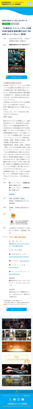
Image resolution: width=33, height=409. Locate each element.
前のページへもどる (16, 309)
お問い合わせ (27, 395)
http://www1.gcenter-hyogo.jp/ (19, 257)
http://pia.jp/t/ (13, 267)
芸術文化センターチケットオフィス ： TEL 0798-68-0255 (19, 245)
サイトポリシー (16, 395)
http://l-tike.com (14, 274)
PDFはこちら (16, 77)
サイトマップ (6, 395)
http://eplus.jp (24, 261)
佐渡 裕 (22, 198)
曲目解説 (11, 194)
